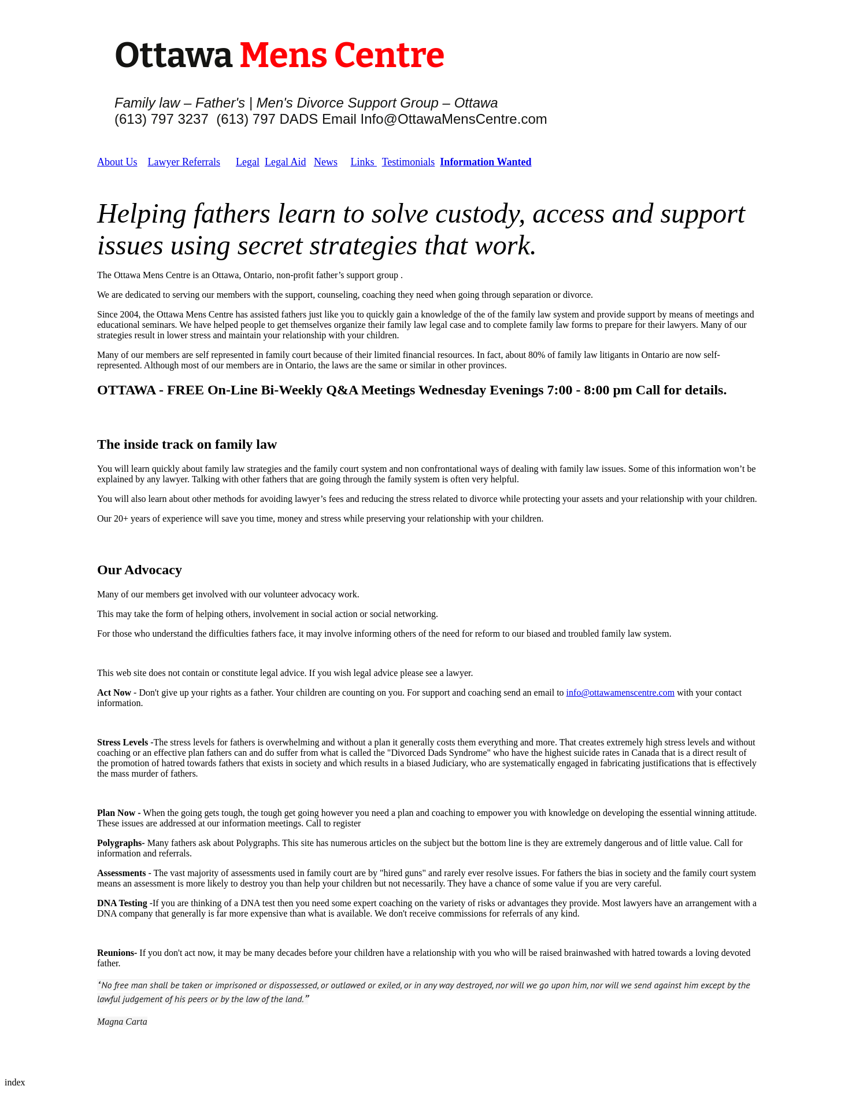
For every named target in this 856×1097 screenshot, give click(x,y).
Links (363, 162)
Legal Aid (285, 162)
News (326, 162)
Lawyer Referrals (184, 162)
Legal (248, 162)
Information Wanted (485, 162)
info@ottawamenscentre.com (620, 692)
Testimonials (408, 162)
